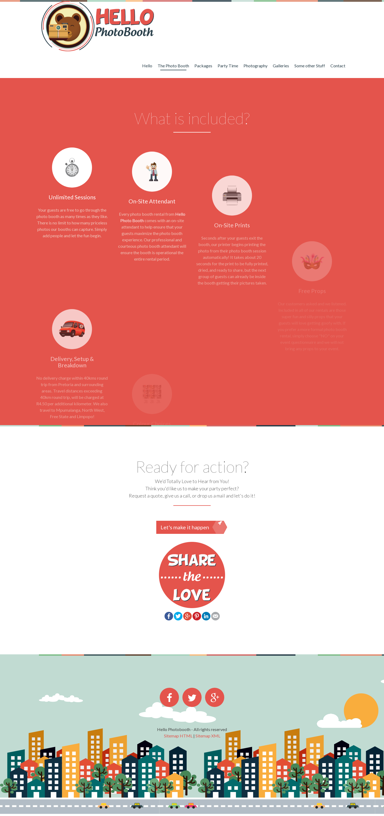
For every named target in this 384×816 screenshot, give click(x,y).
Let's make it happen (192, 527)
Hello (147, 65)
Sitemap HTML (178, 735)
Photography (255, 65)
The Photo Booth (173, 65)
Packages (203, 65)
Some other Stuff (309, 65)
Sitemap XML (207, 735)
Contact (337, 65)
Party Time (228, 65)
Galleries (281, 65)
